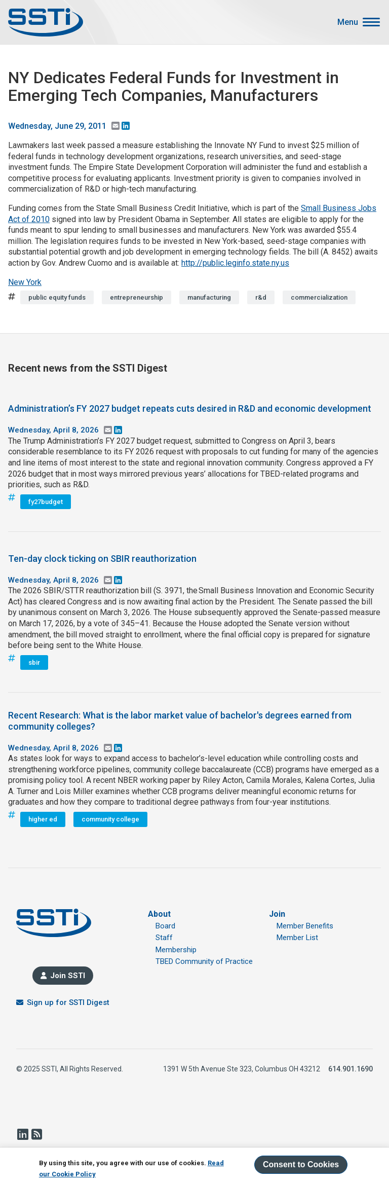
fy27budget (45, 502)
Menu (347, 22)
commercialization (319, 297)
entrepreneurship (136, 297)
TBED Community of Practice (204, 961)
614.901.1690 (350, 1069)
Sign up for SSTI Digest (68, 1002)
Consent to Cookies (301, 1164)
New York (25, 282)
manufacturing (209, 297)
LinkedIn (22, 1134)
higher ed (42, 819)
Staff (164, 937)
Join (277, 914)
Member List (297, 937)
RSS (36, 1134)
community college (110, 819)
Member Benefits (305, 925)
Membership (176, 949)
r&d (260, 297)
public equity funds (57, 297)
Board (165, 925)
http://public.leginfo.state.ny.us (235, 263)
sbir (34, 662)
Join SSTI (67, 975)
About (159, 914)
